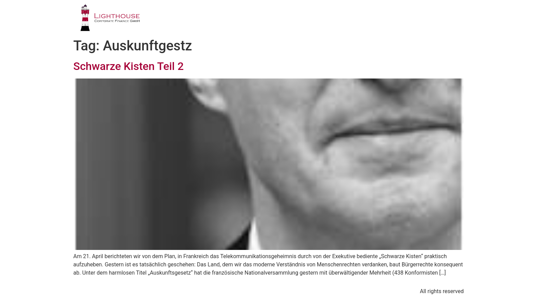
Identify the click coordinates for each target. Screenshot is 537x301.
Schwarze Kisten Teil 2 (128, 66)
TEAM (331, 18)
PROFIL (227, 18)
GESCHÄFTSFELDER (280, 18)
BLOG (424, 18)
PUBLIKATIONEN (377, 18)
